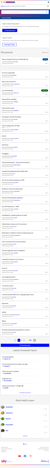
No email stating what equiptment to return (16, 330)
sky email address (7, 90)
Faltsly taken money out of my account (14, 224)
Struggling (5, 154)
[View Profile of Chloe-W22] (15, 61)
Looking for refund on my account (13, 259)
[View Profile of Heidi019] (15, 147)
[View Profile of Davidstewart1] (17, 235)
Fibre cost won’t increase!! (10, 371)
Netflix (4, 312)
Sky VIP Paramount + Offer (10, 206)
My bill (4, 136)
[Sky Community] (9, 2)
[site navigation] (2, 2)
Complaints (3, 450)
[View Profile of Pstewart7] (7, 366)
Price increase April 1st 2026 (11, 126)
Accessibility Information (43, 448)
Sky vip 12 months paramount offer (13, 180)
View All (25, 436)
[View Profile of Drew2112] (15, 261)
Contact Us (46, 450)
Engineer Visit (6, 378)
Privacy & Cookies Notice (6, 448)
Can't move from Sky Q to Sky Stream (14, 242)
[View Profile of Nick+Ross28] (8, 380)
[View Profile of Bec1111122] (16, 182)
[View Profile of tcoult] (14, 244)
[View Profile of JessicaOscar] (17, 84)
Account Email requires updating (12, 198)
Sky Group (3, 451)
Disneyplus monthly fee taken (11, 117)
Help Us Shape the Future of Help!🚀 (14, 59)
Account (4, 268)
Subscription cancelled (9, 99)
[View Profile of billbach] (15, 75)
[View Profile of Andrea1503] (7, 373)
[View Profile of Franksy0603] (17, 191)
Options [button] (44, 52)
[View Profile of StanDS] (6, 388)
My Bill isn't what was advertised (12, 189)
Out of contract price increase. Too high (15, 364)
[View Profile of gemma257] (16, 279)
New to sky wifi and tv (9, 81)
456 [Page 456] (30, 340)
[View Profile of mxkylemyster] (17, 200)
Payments (5, 145)
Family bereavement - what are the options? (16, 162)
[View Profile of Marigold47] (16, 110)
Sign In (48, 2)
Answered (44, 90)
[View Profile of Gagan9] (15, 323)
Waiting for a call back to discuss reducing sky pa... (18, 233)
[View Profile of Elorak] (14, 288)
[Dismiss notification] (48, 6)
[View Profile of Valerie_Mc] (16, 92)
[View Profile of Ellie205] (15, 156)
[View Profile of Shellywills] (16, 129)
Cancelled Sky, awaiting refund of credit (14, 215)
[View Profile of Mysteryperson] (16, 314)
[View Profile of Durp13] (15, 217)
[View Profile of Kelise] (14, 305)
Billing (4, 321)
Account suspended (8, 73)
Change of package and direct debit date (15, 171)
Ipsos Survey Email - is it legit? (12, 386)
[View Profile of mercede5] (16, 209)
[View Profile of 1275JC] (14, 332)
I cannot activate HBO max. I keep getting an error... (18, 294)
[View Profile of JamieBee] (16, 253)
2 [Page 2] (21, 340)
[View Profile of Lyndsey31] (16, 138)
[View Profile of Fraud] (15, 226)
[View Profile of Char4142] (15, 270)
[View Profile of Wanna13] (16, 119)
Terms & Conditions (44, 447)
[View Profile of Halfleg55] (16, 101)
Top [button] (26, 444)
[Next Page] (34, 340)
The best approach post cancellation (13, 250)
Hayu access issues (8, 108)
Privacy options (4, 447)
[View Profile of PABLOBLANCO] (17, 165)
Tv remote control (7, 286)
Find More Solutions (25, 392)
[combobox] (22, 12)
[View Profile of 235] (14, 173)
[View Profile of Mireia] (14, 297)
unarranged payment (8, 277)
